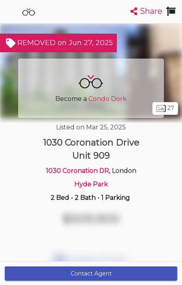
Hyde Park (91, 184)
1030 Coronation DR (77, 171)
